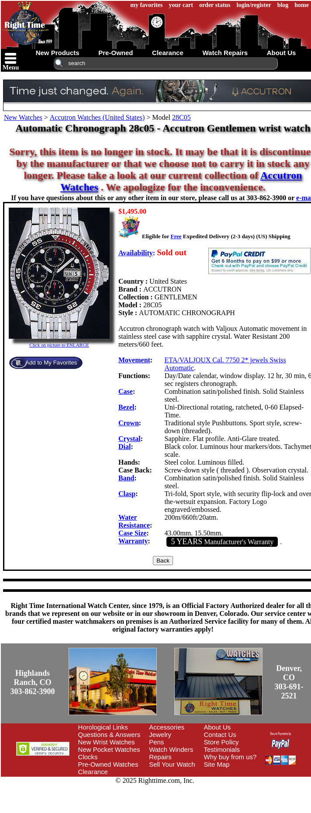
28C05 (181, 117)
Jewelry (160, 734)
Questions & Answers (109, 734)
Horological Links (103, 727)
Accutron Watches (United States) (97, 117)
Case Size (132, 533)
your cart (181, 5)
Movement (134, 360)
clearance (167, 52)
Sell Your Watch (172, 764)
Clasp (126, 493)
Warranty (133, 541)
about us (281, 52)
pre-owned (115, 52)
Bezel (126, 407)
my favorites (146, 5)
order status (215, 5)
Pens (156, 742)
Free (175, 236)
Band (126, 478)
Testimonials (222, 749)
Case (125, 391)
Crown (128, 423)
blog (283, 5)
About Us (217, 727)
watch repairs (225, 52)
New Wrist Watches (106, 742)
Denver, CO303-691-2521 (289, 682)
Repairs (160, 757)
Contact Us (220, 734)
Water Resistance (134, 521)
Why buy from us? (230, 757)
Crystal (129, 438)
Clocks (88, 757)
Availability (135, 253)
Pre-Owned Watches (108, 764)
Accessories (166, 727)
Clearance (93, 771)
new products (57, 52)
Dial (124, 446)
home (301, 5)
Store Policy (221, 742)
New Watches (23, 117)
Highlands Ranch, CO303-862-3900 (32, 682)
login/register (254, 5)
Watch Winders (171, 749)
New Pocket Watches (109, 749)
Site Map (217, 764)
